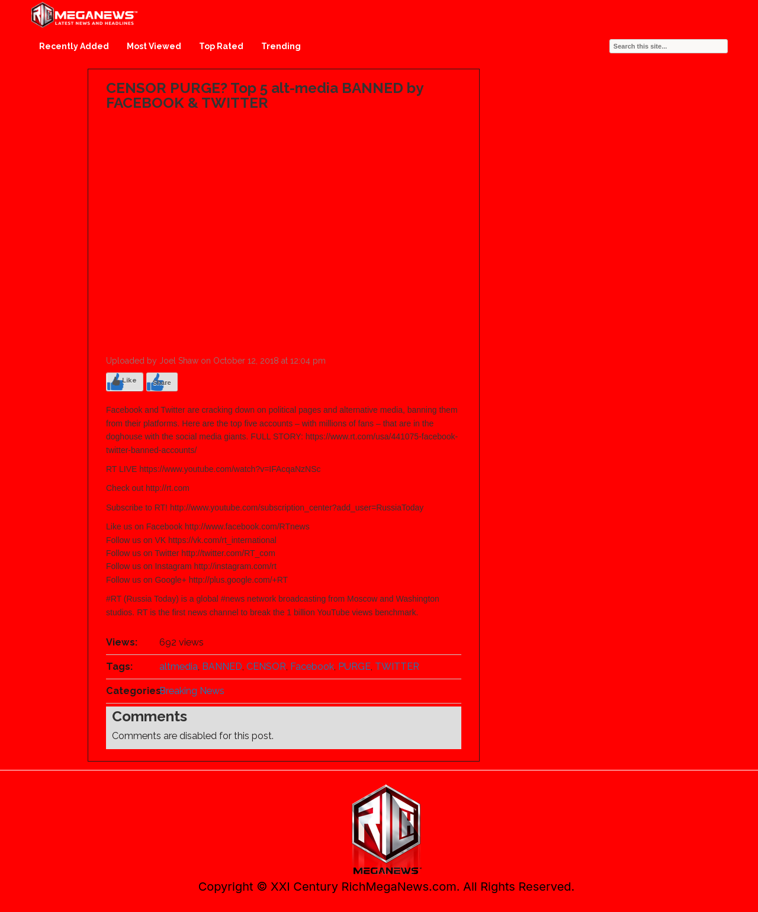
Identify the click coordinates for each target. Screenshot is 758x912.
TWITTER (397, 666)
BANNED (222, 666)
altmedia (178, 666)
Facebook (312, 666)
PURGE (354, 666)
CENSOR (266, 666)
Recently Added (74, 46)
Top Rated (221, 46)
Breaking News (191, 690)
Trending (281, 46)
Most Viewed (154, 46)
